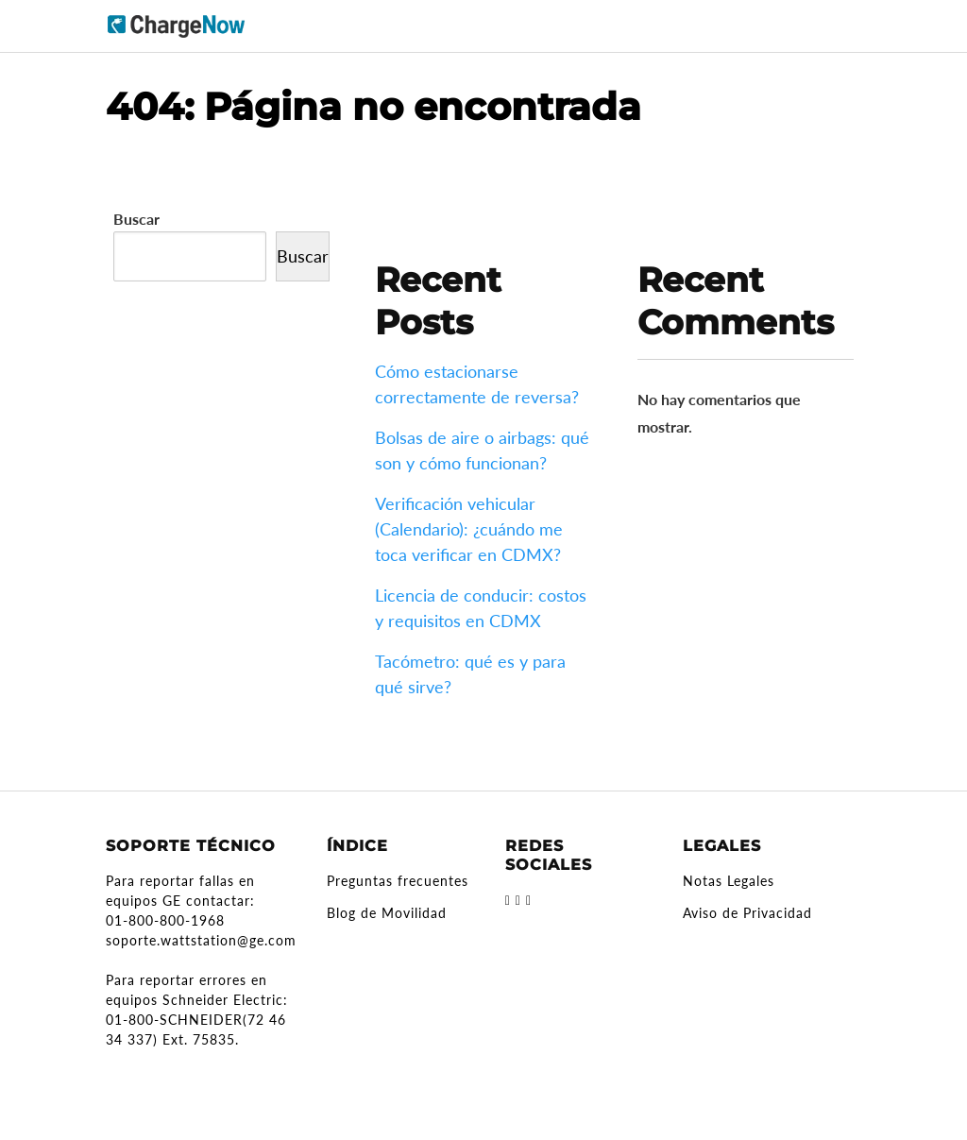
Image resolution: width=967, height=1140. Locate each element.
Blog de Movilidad (387, 913)
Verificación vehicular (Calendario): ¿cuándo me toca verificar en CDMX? (469, 529)
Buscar (136, 219)
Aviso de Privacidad (747, 913)
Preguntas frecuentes (397, 881)
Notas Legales (728, 881)
